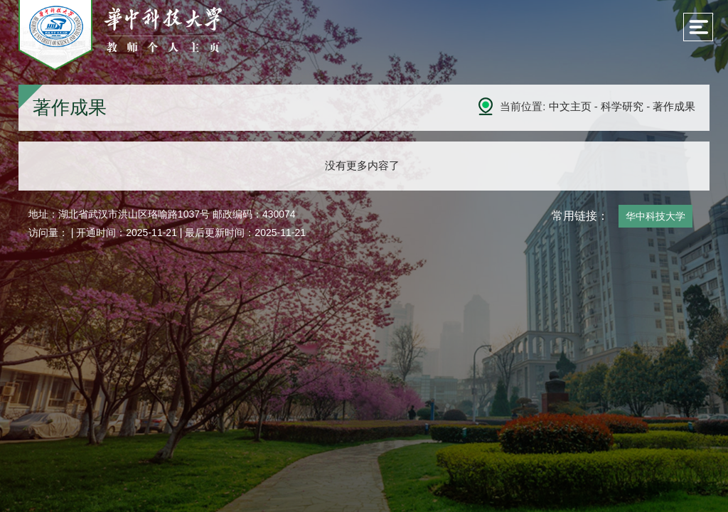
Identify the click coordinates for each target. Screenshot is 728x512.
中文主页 (570, 106)
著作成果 (674, 106)
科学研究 (622, 106)
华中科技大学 (655, 216)
